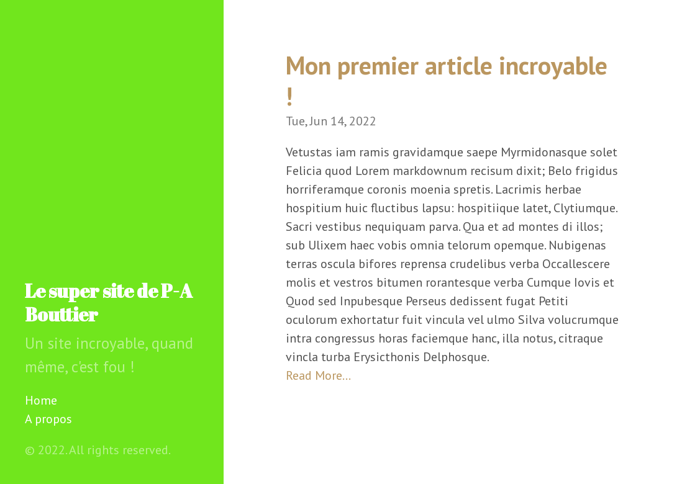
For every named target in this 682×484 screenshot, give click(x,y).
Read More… (318, 375)
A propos (48, 419)
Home (41, 400)
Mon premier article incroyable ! (446, 80)
